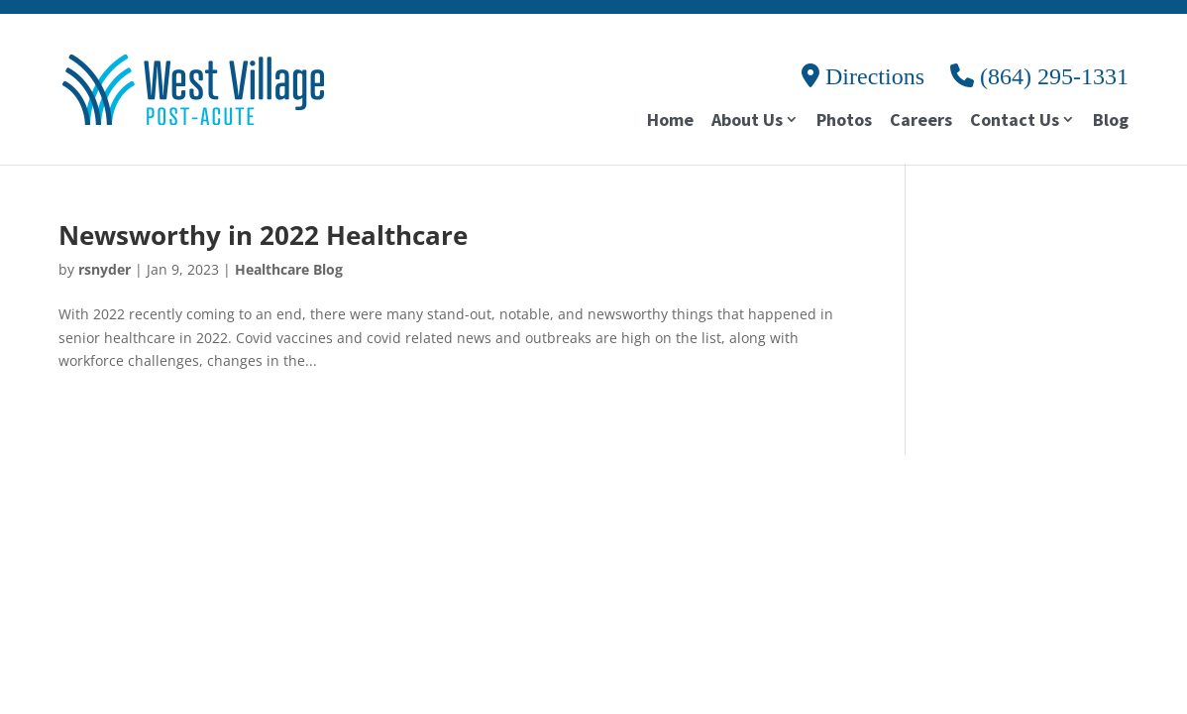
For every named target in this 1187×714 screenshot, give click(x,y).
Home (670, 122)
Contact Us (1014, 121)
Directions (863, 76)
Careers (921, 122)
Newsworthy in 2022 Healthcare (263, 235)
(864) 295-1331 (1039, 76)
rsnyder (104, 269)
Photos (844, 122)
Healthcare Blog (289, 269)
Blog (1111, 122)
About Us (747, 121)
